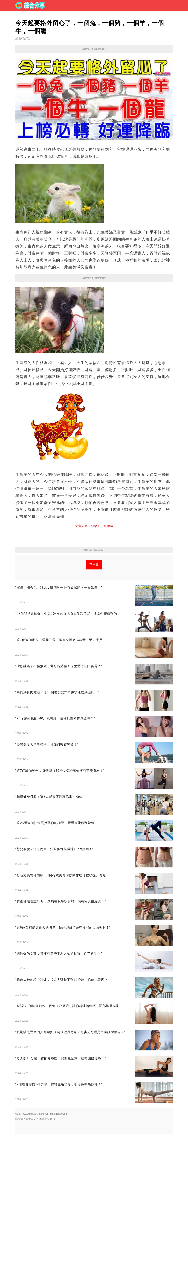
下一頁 (94, 614)
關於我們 (20, 1168)
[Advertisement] (94, 580)
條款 (41, 1168)
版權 (52, 1168)
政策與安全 (32, 1168)
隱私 (47, 1168)
